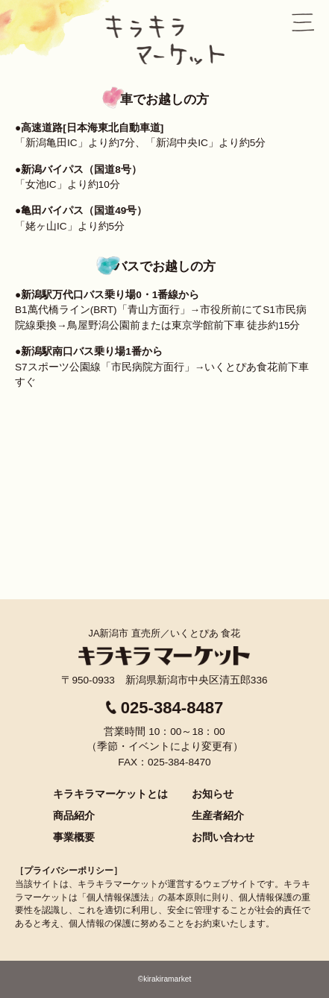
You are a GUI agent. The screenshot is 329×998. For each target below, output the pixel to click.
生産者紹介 (218, 815)
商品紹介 (74, 815)
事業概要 (74, 837)
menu (303, 22)
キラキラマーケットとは (110, 794)
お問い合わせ (223, 837)
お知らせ (213, 794)
